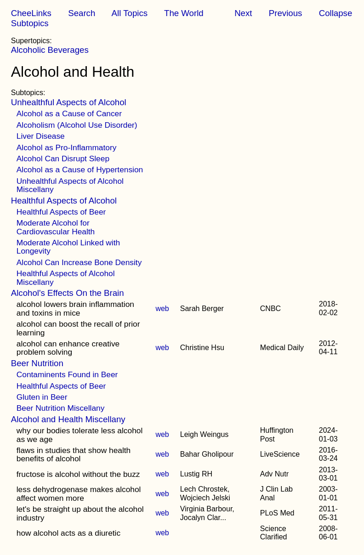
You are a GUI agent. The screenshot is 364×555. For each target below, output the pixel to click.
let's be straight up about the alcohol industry (80, 513)
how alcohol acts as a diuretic (68, 533)
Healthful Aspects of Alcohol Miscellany (66, 277)
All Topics (130, 13)
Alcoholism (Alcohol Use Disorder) (77, 125)
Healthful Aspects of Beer (61, 211)
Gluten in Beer (42, 397)
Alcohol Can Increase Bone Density (79, 262)
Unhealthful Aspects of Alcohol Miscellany (70, 185)
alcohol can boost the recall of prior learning (78, 328)
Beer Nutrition (37, 363)
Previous (285, 13)
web (162, 308)
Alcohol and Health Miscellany (68, 419)
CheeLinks (31, 13)
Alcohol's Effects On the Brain (67, 293)
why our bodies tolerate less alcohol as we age (80, 434)
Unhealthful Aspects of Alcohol (68, 102)
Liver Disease (41, 136)
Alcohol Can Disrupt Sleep (63, 158)
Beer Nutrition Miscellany (61, 408)
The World (184, 13)
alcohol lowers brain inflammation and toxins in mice (75, 308)
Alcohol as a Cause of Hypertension (80, 169)
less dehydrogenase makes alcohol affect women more (79, 493)
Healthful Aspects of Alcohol (64, 200)
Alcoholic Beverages (50, 50)
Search (81, 13)
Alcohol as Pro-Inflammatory (67, 147)
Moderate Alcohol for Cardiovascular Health (56, 227)
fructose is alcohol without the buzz (78, 474)
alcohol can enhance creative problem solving (68, 348)
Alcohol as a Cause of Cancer (69, 113)
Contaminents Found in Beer (67, 374)
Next (243, 13)
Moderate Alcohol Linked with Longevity (68, 246)
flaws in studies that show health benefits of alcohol (74, 454)
